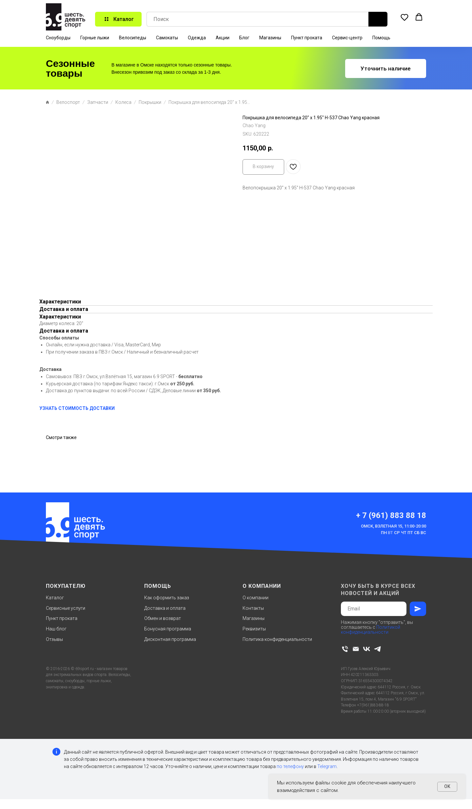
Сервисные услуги (65, 608)
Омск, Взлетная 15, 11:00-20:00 (393, 526)
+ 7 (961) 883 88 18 (391, 515)
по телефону (290, 766)
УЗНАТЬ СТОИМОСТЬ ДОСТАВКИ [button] (77, 408)
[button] (404, 17)
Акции (222, 37)
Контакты (253, 608)
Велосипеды (132, 37)
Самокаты (167, 37)
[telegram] (377, 649)
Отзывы (54, 639)
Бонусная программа (167, 628)
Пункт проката (306, 37)
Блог (244, 37)
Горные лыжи (94, 37)
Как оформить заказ (166, 597)
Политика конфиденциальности (277, 639)
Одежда (197, 37)
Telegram (327, 766)
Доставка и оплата (165, 608)
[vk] (367, 649)
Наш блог (56, 628)
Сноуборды (58, 37)
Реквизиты (254, 628)
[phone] (345, 649)
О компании (255, 597)
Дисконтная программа (170, 639)
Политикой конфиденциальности (370, 630)
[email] (356, 649)
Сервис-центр (347, 37)
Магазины (270, 37)
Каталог (55, 597)
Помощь (381, 37)
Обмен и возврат (162, 618)
